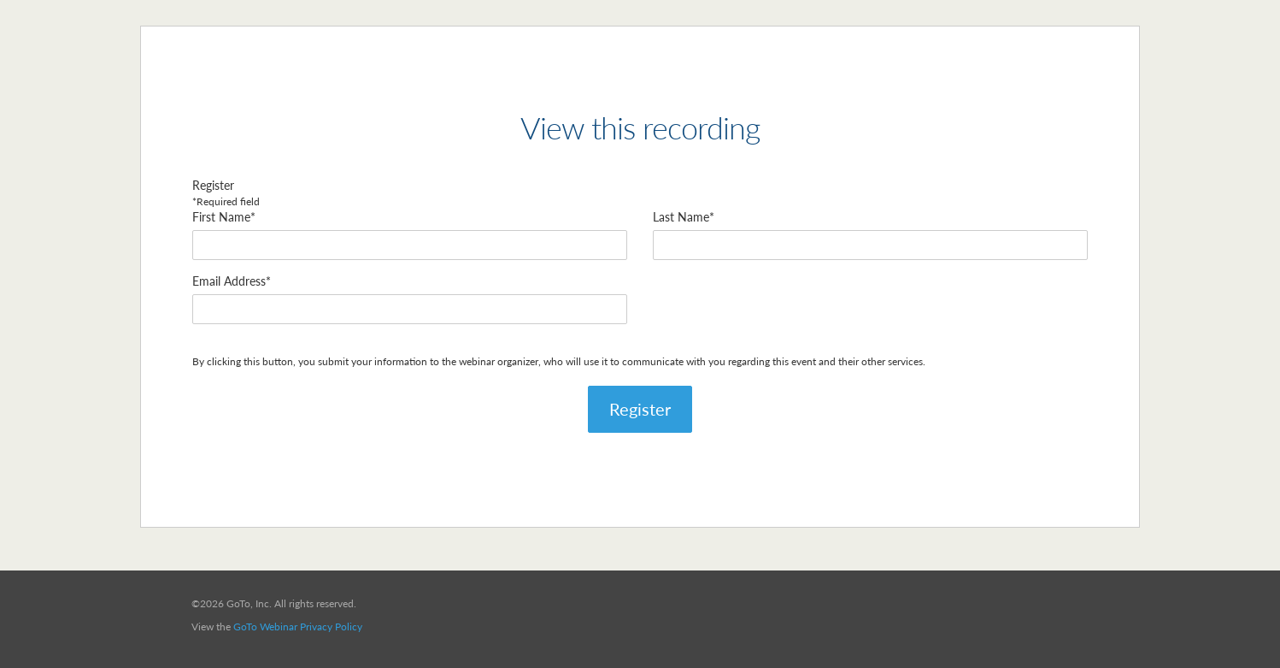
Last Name (681, 217)
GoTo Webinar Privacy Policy (297, 626)
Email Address (229, 281)
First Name (221, 217)
